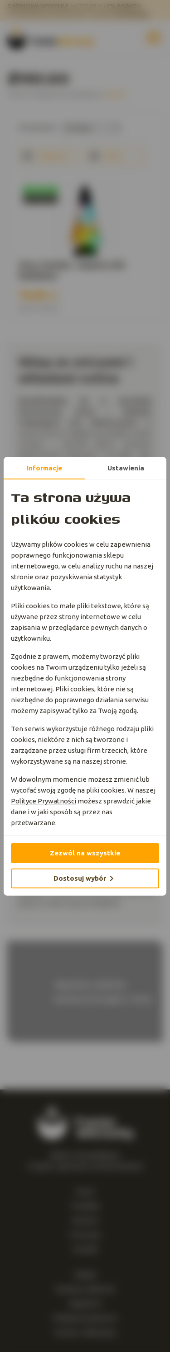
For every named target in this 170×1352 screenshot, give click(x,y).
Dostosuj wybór (85, 878)
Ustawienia (125, 468)
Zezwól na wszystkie (85, 853)
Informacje (44, 468)
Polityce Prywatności (43, 801)
